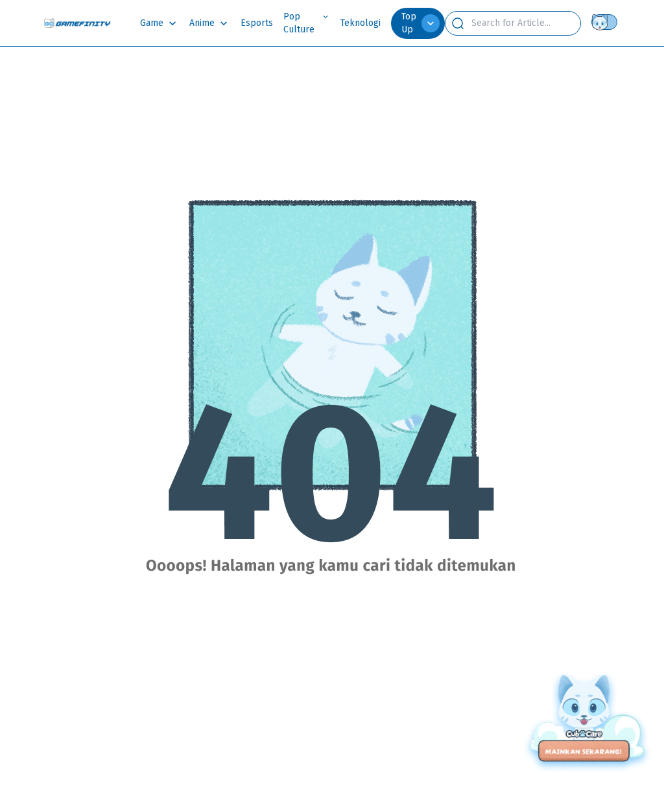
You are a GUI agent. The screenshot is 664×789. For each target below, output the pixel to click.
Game (151, 23)
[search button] (458, 23)
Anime (202, 23)
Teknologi (360, 23)
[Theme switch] (606, 22)
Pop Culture (298, 23)
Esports (257, 23)
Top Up (420, 23)
